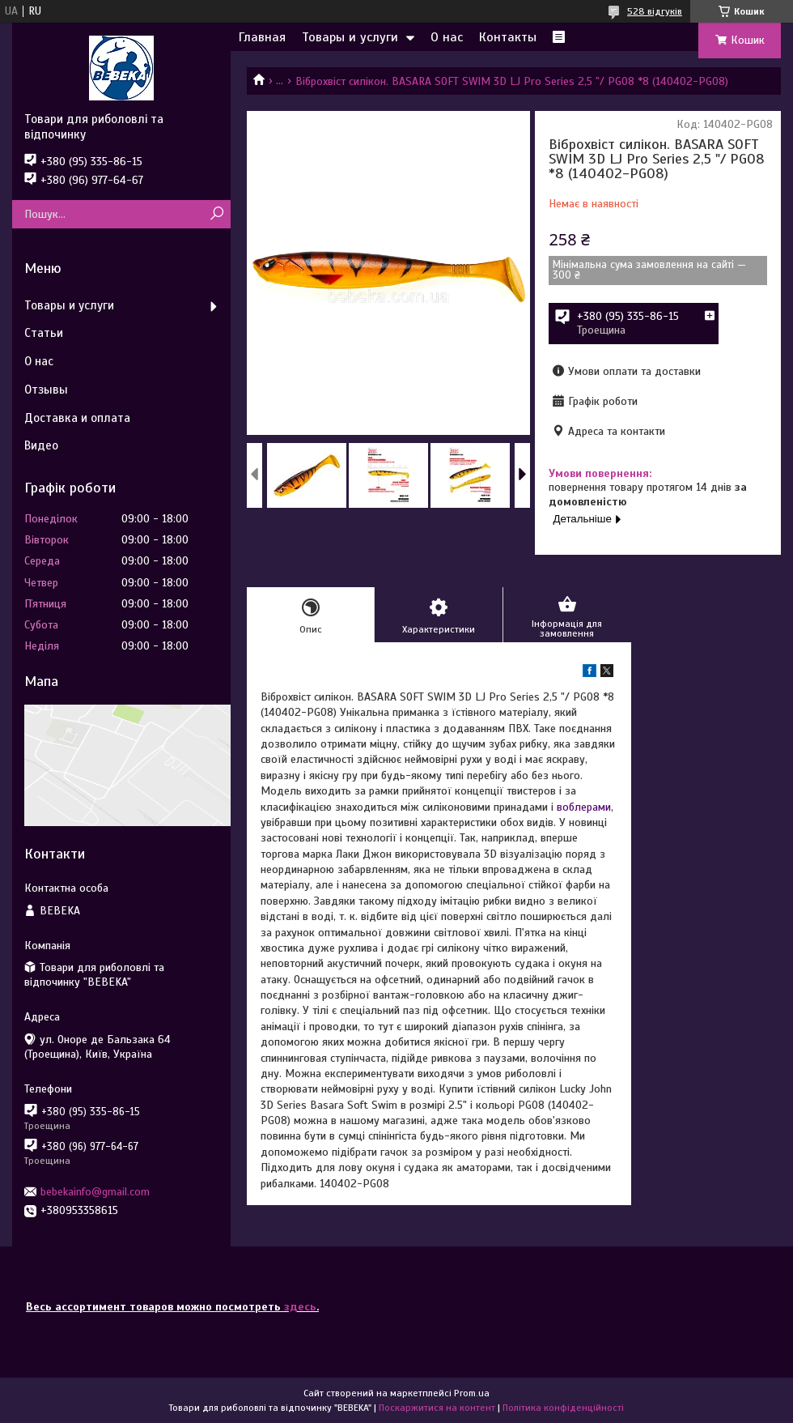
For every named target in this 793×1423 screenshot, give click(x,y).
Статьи (43, 333)
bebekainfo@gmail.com (95, 1192)
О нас (446, 37)
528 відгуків (654, 11)
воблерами (584, 807)
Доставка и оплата (77, 418)
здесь (300, 1307)
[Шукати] (216, 214)
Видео (41, 445)
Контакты (507, 37)
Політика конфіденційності (563, 1407)
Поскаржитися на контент (437, 1407)
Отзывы (46, 389)
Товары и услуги (350, 37)
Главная (262, 37)
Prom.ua (472, 1393)
